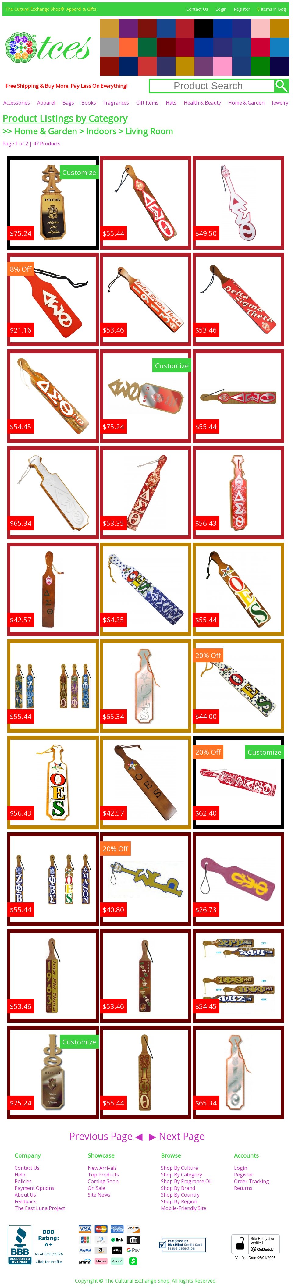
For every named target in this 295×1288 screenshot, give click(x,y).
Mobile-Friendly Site (183, 1208)
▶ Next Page (177, 1136)
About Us (25, 1194)
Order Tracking (251, 1181)
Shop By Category (181, 1174)
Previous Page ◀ (106, 1136)
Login (220, 9)
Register (242, 9)
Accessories (16, 102)
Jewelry (280, 102)
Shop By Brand (178, 1188)
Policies (23, 1181)
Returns (243, 1188)
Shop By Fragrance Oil (186, 1181)
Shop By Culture (179, 1168)
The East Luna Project (40, 1208)
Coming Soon (103, 1181)
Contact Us (197, 9)
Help (20, 1174)
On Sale (96, 1188)
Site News (99, 1194)
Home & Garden (246, 102)
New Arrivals (102, 1168)
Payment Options (34, 1188)
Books (88, 102)
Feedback (25, 1201)
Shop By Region (179, 1201)
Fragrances (116, 102)
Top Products (103, 1174)
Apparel (46, 102)
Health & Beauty (202, 102)
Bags (68, 102)
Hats (171, 102)
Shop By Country (180, 1194)
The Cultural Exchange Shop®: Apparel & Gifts (50, 9)
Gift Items (147, 102)
